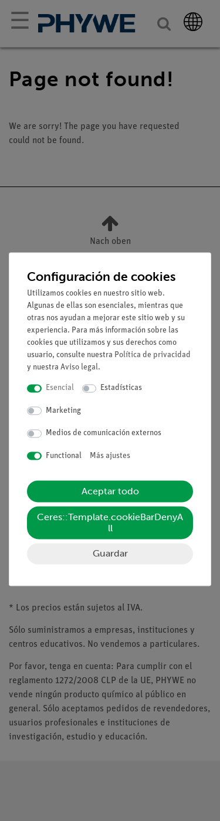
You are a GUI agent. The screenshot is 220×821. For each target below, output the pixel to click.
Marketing (63, 410)
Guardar (110, 553)
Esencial (60, 388)
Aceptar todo (110, 491)
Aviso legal (79, 368)
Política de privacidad (152, 355)
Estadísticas (121, 388)
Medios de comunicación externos (103, 433)
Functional (64, 456)
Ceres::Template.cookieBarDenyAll (110, 523)
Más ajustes (110, 456)
